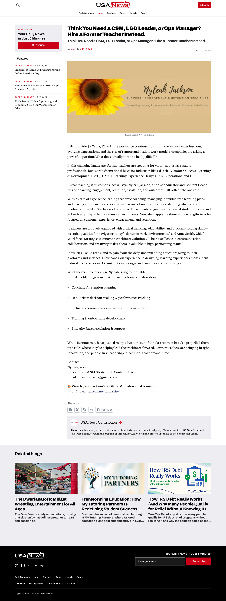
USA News (86, 49)
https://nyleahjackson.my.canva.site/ (93, 391)
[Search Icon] (18, 5)
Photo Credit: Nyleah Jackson (139, 135)
